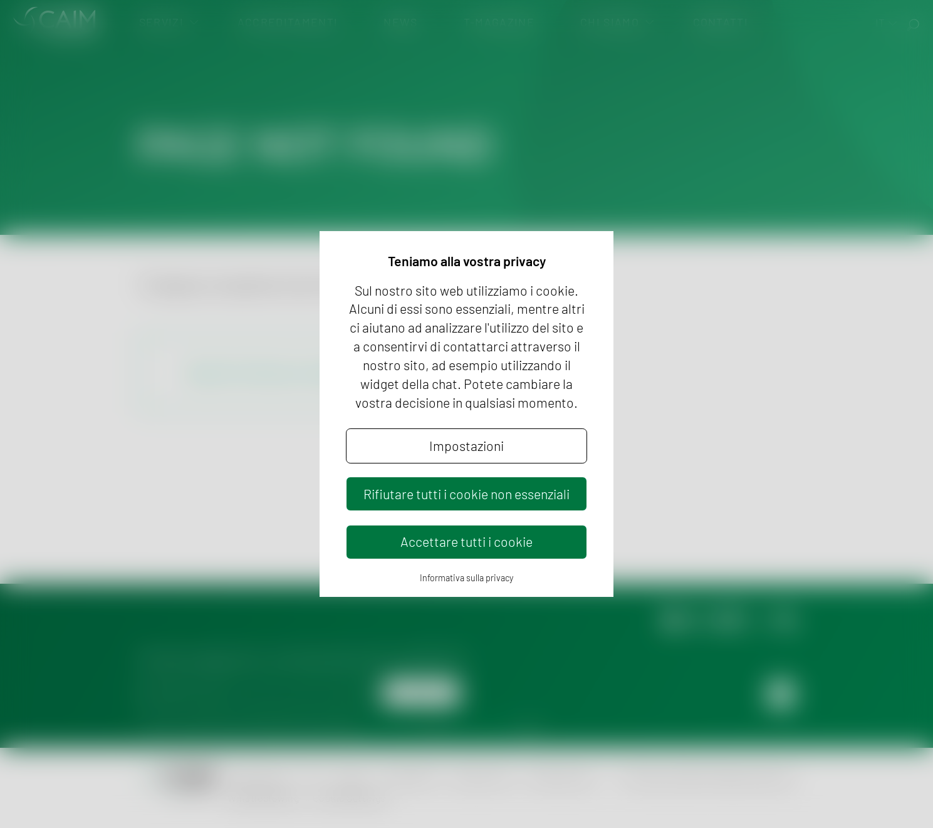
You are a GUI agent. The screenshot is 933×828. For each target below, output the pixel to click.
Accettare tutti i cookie (466, 541)
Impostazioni (466, 445)
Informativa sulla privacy (466, 577)
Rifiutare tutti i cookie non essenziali (466, 494)
